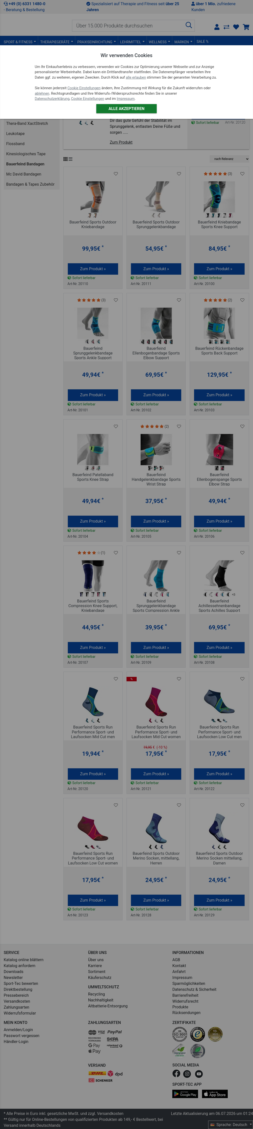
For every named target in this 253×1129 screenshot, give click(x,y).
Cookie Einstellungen (84, 88)
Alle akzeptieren (126, 108)
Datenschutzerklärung (52, 99)
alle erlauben (136, 77)
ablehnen (42, 93)
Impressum (126, 99)
